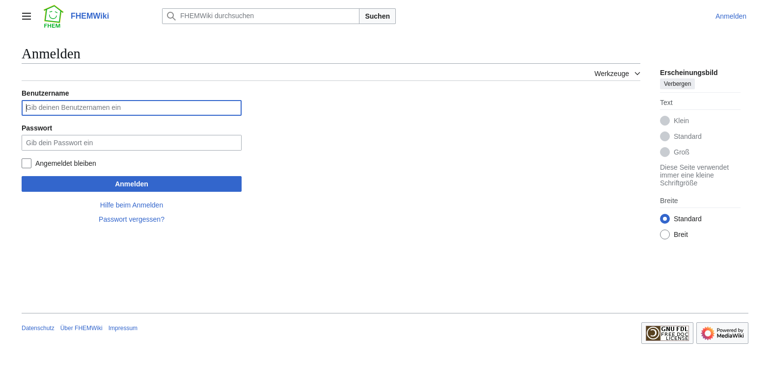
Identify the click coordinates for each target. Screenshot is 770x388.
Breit (681, 234)
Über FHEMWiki (81, 328)
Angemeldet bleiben (65, 163)
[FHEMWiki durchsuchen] (260, 16)
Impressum (123, 328)
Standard (688, 136)
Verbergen (677, 83)
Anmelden (131, 184)
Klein (681, 121)
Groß (681, 152)
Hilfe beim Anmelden (131, 205)
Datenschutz (38, 328)
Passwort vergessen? (132, 219)
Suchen (377, 16)
